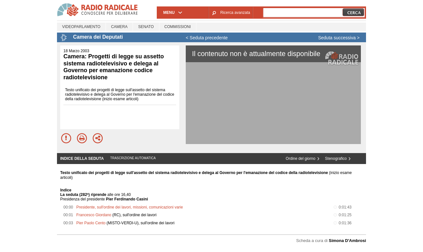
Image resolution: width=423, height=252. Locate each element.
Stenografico (336, 158)
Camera (119, 26)
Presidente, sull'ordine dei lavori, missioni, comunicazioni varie (129, 207)
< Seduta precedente (207, 37)
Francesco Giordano (93, 215)
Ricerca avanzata (235, 12)
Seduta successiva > (339, 37)
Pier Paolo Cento (91, 223)
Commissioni (177, 26)
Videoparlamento (81, 26)
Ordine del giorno (300, 158)
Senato (146, 26)
